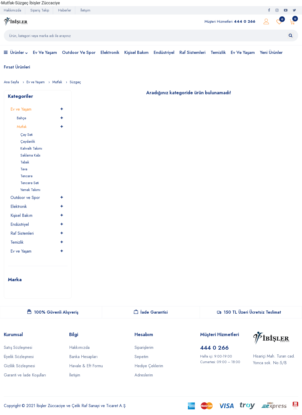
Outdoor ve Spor (78, 52)
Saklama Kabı (30, 155)
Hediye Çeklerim (149, 366)
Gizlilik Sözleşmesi (19, 366)
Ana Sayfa (11, 82)
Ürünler (16, 52)
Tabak (24, 162)
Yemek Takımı (30, 189)
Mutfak (57, 82)
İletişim (85, 10)
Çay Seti (26, 134)
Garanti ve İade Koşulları (25, 375)
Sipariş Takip (39, 10)
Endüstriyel (164, 52)
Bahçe (21, 118)
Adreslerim (144, 375)
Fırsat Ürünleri (17, 67)
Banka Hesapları (83, 357)
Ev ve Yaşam (45, 52)
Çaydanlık (27, 141)
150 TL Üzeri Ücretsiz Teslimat (249, 312)
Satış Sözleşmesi (18, 347)
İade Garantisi (151, 312)
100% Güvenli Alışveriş (52, 312)
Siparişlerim (144, 347)
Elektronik (110, 52)
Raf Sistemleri (192, 52)
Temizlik (218, 52)
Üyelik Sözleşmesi (19, 357)
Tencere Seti (29, 182)
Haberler (64, 10)
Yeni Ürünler (271, 52)
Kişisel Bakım (136, 52)
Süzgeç (75, 82)
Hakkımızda (12, 10)
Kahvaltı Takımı (31, 148)
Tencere (26, 176)
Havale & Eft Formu (86, 366)
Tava (23, 169)
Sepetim (141, 357)
